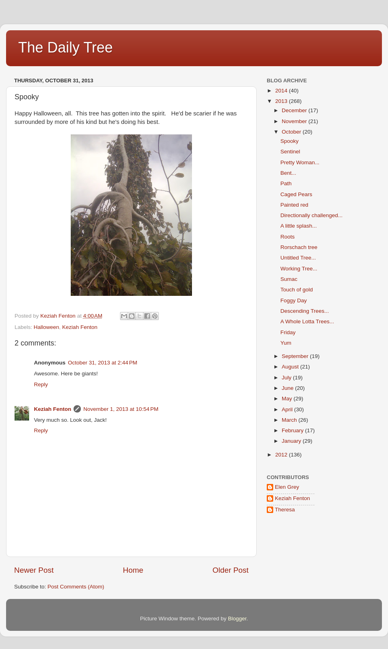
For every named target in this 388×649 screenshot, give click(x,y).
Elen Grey (287, 487)
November (295, 121)
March (290, 420)
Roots (287, 237)
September (296, 356)
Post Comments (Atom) (76, 587)
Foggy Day (293, 300)
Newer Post (34, 570)
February (293, 430)
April (288, 409)
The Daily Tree (65, 47)
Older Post (231, 570)
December (295, 110)
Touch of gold (296, 290)
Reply (41, 384)
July (287, 378)
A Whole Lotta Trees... (307, 321)
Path (286, 183)
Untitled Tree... (298, 258)
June (288, 388)
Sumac (288, 279)
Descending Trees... (304, 311)
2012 (282, 455)
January (292, 441)
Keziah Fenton (79, 327)
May (287, 399)
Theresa (285, 510)
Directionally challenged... (311, 215)
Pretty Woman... (300, 162)
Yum (285, 343)
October (292, 132)
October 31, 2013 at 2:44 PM (102, 363)
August (291, 367)
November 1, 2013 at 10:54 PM (120, 409)
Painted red (294, 205)
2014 (282, 91)
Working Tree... (298, 269)
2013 (282, 101)
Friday (288, 332)
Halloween (46, 327)
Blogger (237, 619)
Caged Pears (296, 194)
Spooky (289, 141)
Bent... (288, 173)
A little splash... (298, 226)
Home (133, 570)
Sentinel (290, 152)
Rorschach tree (299, 247)
